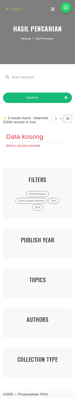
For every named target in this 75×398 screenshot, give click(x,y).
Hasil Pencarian (44, 38)
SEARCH (32, 99)
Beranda (26, 38)
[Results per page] (57, 118)
